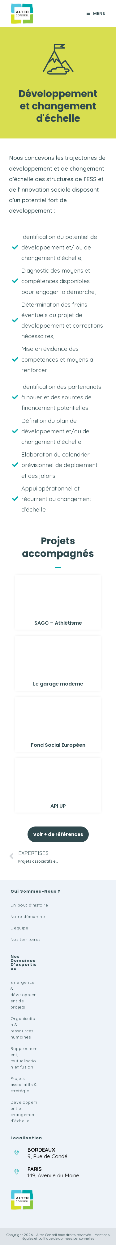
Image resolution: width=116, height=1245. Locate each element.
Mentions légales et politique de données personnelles (66, 1236)
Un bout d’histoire (29, 905)
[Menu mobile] (96, 13)
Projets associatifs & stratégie (24, 1084)
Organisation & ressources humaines (23, 1027)
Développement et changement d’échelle (24, 1111)
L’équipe (19, 927)
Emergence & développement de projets (24, 994)
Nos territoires (26, 939)
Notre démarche (28, 916)
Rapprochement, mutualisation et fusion (24, 1057)
